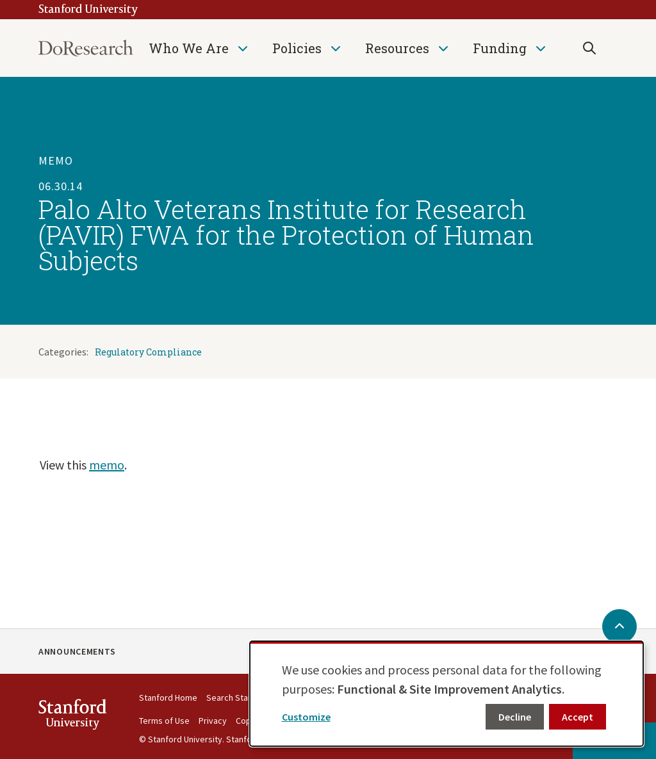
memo (106, 465)
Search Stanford (237, 697)
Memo (55, 160)
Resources (397, 48)
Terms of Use (164, 720)
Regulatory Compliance (148, 352)
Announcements (77, 651)
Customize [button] (306, 716)
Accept (577, 716)
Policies (297, 48)
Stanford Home (168, 697)
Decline (514, 716)
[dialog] (446, 693)
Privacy (213, 720)
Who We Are (189, 48)
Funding (500, 48)
